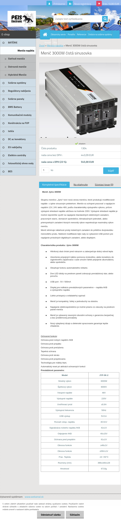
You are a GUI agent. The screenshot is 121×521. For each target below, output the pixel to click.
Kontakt (48, 42)
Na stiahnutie (81, 184)
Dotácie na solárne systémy (100, 34)
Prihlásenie (59, 4)
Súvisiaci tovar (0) (104, 184)
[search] (105, 19)
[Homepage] (46, 34)
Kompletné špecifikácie (54, 184)
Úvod (42, 45)
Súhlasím (75, 515)
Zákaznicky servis (58, 34)
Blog (55, 42)
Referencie (81, 34)
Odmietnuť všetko (51, 515)
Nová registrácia (82, 4)
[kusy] (45, 170)
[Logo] (21, 19)
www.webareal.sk (34, 497)
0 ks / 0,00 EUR (111, 4)
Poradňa (71, 34)
